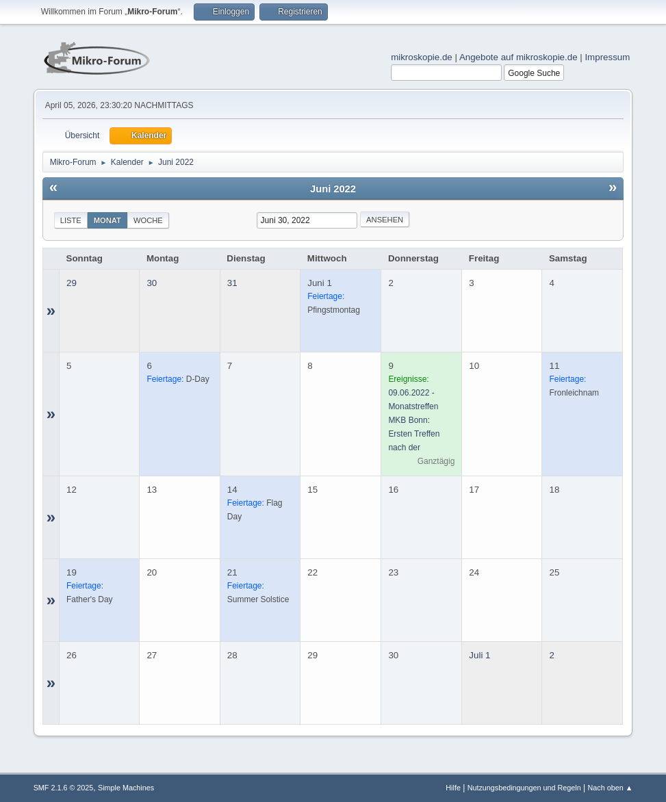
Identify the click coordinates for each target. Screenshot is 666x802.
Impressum (607, 57)
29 (71, 283)
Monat (107, 220)
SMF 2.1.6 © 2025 (64, 788)
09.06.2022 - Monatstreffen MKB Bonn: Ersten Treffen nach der (413, 420)
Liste (70, 220)
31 (232, 283)
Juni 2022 (333, 188)
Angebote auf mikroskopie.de (518, 57)
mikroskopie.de (421, 57)
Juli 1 (479, 655)
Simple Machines (126, 788)
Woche (148, 220)
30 (151, 283)
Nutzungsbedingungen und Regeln (524, 788)
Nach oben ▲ (610, 788)
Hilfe (453, 788)
